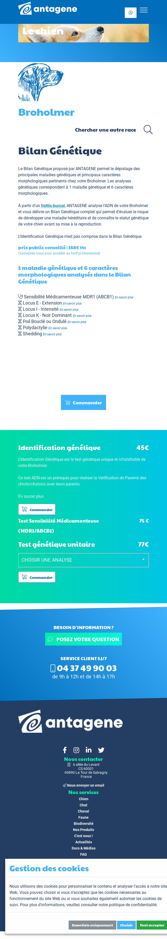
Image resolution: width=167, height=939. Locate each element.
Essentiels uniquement (92, 924)
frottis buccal (53, 205)
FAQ (83, 854)
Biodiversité (83, 823)
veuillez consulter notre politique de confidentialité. (112, 904)
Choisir (126, 924)
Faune (83, 817)
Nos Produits (83, 830)
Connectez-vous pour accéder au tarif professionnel (59, 253)
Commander (83, 402)
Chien (83, 799)
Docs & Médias (84, 848)
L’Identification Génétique (40, 236)
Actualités (83, 842)
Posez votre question (83, 639)
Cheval (83, 811)
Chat (83, 805)
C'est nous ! (83, 836)
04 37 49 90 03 (83, 667)
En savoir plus (124, 297)
